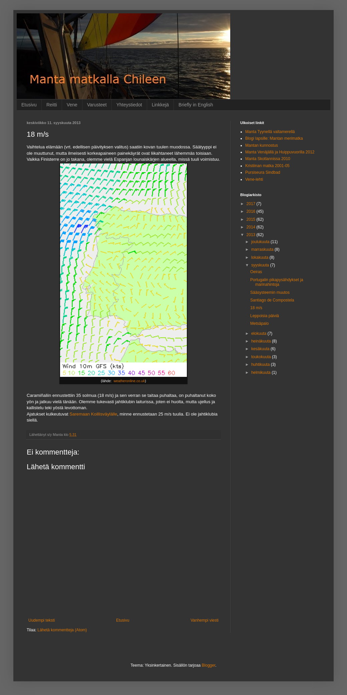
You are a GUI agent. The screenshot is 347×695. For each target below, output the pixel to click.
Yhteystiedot (129, 104)
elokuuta (259, 333)
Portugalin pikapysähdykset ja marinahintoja (276, 282)
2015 (252, 219)
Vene (72, 104)
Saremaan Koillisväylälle (93, 414)
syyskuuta (260, 265)
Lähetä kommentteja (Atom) (62, 630)
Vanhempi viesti (205, 620)
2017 (252, 203)
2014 (252, 227)
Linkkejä (160, 104)
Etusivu (29, 104)
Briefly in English (196, 104)
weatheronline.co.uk (129, 381)
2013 (252, 234)
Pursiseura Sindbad (262, 172)
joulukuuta (261, 241)
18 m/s (256, 307)
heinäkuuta (261, 341)
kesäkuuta (261, 348)
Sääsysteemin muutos (270, 292)
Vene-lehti (254, 179)
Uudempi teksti (41, 620)
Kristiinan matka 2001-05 (267, 165)
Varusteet (97, 104)
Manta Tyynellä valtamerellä (270, 131)
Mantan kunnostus (261, 145)
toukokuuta (261, 357)
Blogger (209, 665)
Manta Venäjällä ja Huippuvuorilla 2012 (279, 152)
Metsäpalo (259, 323)
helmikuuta (261, 372)
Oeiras (256, 271)
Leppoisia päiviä (264, 315)
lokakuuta (260, 257)
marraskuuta (263, 249)
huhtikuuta (261, 364)
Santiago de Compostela (272, 300)
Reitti (51, 104)
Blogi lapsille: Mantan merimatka (274, 138)
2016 (252, 211)
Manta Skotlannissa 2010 (267, 158)
